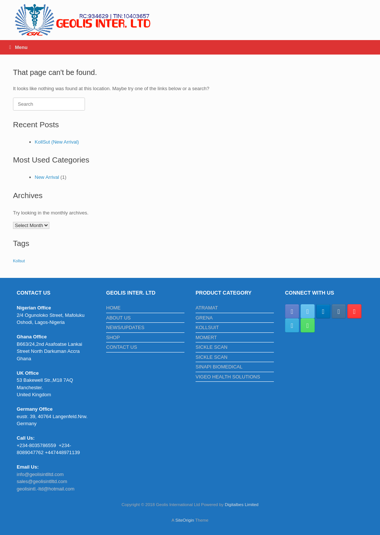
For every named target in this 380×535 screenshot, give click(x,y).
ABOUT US (118, 318)
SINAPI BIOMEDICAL (219, 367)
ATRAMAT (207, 308)
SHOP (113, 337)
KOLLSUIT (207, 327)
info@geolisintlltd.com (40, 474)
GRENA (204, 318)
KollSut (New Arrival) (57, 142)
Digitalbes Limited (242, 504)
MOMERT (206, 337)
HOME (113, 308)
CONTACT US (121, 347)
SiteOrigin (184, 520)
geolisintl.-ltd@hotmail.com (46, 489)
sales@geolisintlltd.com (42, 481)
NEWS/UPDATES (125, 327)
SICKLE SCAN (211, 347)
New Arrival (47, 177)
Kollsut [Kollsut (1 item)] (19, 261)
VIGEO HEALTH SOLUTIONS (228, 377)
